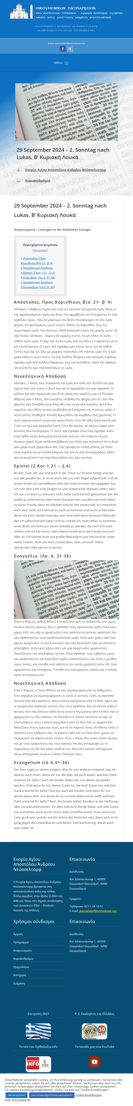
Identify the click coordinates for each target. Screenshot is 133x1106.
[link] (66, 19)
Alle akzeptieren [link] (16, 1095)
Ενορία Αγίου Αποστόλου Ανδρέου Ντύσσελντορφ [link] (65, 170)
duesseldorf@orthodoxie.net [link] (98, 911)
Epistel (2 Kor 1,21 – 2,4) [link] (38, 273)
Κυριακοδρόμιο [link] (37, 180)
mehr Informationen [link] (18, 1099)
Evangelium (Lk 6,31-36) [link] (38, 287)
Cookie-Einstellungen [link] (88, 1095)
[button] (63, 49)
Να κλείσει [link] (40, 250)
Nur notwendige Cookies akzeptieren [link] (51, 1095)
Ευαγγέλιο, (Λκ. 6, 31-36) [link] (38, 277)
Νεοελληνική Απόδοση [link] (37, 268)
